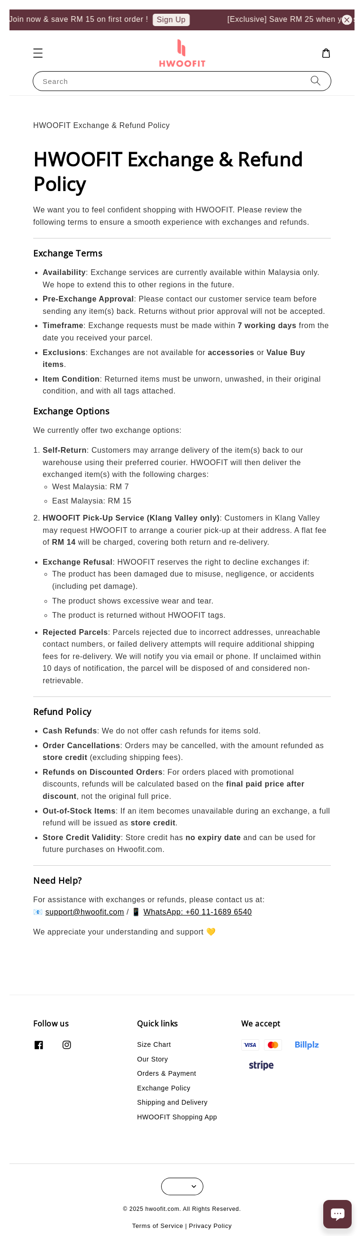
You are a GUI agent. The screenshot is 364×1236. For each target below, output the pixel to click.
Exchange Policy (164, 1088)
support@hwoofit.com (85, 912)
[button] (37, 53)
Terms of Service (157, 1225)
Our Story (152, 1059)
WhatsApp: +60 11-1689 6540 (198, 912)
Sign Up (175, 20)
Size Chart (154, 1044)
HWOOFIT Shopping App (177, 1117)
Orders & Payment (166, 1073)
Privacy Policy (210, 1225)
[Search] (315, 81)
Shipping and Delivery (172, 1102)
